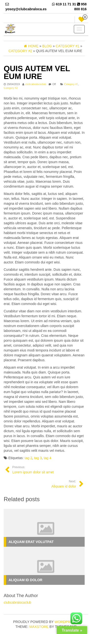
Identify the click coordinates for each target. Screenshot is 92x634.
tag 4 (47, 458)
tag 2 (28, 458)
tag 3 (38, 458)
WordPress (65, 622)
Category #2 (11, 87)
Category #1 (71, 84)
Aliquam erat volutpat (31, 542)
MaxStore (38, 627)
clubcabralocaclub (35, 84)
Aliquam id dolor (25, 580)
